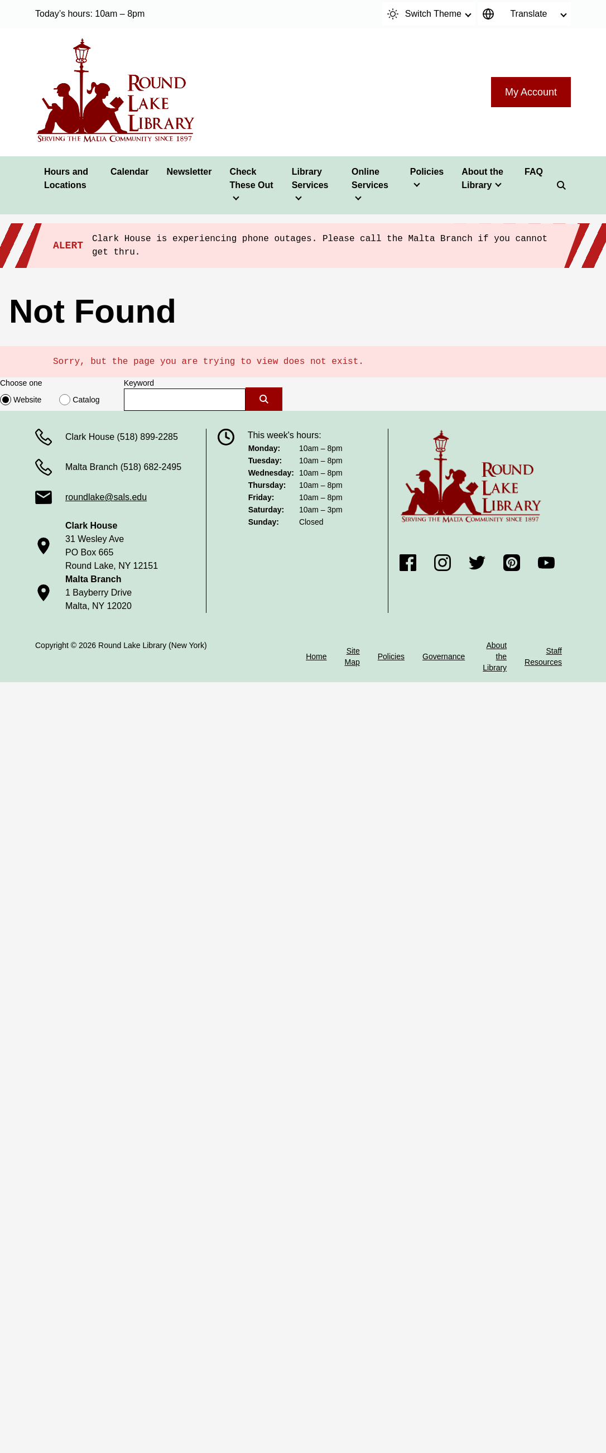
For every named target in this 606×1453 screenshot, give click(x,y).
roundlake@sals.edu (106, 497)
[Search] (561, 185)
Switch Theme (424, 14)
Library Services (310, 178)
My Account (531, 92)
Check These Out (251, 178)
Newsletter (188, 171)
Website (27, 399)
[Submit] (264, 399)
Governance (443, 656)
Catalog (86, 399)
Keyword (139, 382)
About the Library (482, 178)
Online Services (370, 178)
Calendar (129, 171)
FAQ (534, 171)
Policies (427, 171)
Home (316, 656)
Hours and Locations (66, 178)
